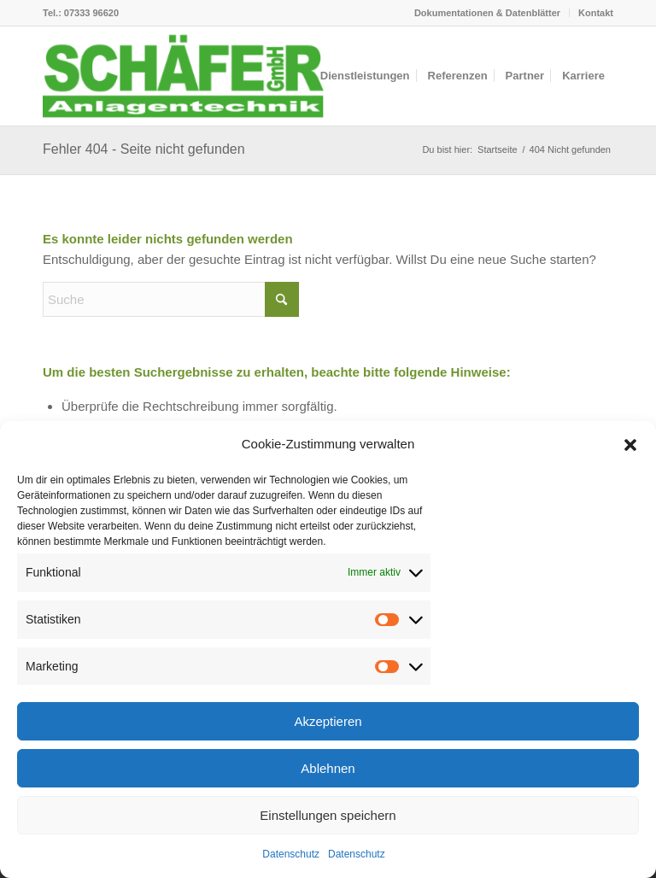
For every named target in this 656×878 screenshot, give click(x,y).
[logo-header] (183, 76)
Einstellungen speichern (327, 815)
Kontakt (595, 13)
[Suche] (171, 299)
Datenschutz (290, 854)
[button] (630, 445)
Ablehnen (327, 768)
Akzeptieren (327, 721)
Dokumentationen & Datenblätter (487, 13)
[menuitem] (488, 13)
